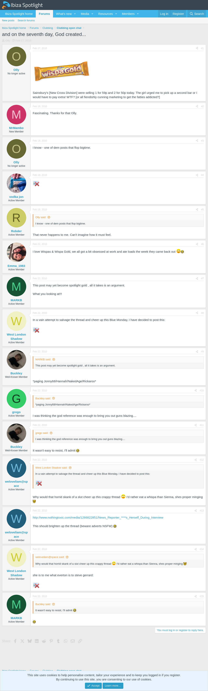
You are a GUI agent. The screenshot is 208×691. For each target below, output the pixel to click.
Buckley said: (43, 398)
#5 (202, 209)
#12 (202, 459)
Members (128, 13)
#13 (202, 510)
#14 (202, 549)
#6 (202, 244)
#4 (202, 175)
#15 (202, 596)
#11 (202, 425)
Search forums (26, 20)
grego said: (41, 432)
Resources (105, 13)
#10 (202, 390)
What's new (64, 13)
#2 (202, 106)
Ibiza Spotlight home (19, 13)
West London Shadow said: (51, 467)
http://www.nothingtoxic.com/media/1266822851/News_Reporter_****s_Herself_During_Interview (98, 517)
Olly (7, 40)
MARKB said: (43, 359)
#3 (202, 140)
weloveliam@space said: (49, 557)
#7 (202, 278)
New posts (8, 20)
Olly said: (40, 217)
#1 (202, 48)
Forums (44, 13)
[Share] (197, 48)
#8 (202, 313)
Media (85, 13)
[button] (75, 13)
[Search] (196, 13)
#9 (202, 351)
